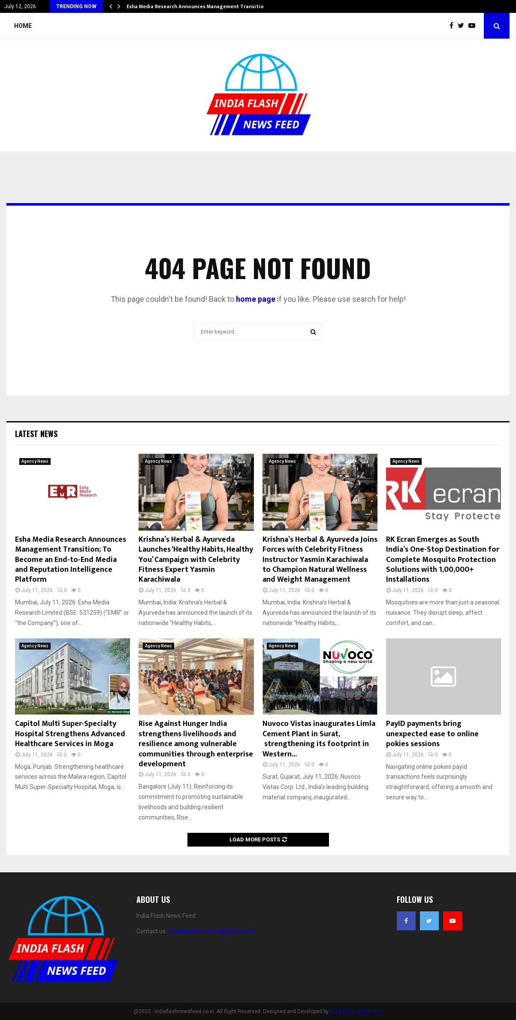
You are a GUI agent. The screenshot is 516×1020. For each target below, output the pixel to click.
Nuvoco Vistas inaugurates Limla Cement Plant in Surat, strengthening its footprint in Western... (319, 738)
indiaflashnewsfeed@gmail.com (212, 931)
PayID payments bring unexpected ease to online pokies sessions (432, 733)
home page (255, 299)
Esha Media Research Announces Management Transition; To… (203, 6)
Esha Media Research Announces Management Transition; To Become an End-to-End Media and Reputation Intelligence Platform (70, 559)
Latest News (36, 433)
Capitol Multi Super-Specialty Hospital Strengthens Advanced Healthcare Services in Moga (70, 733)
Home (23, 25)
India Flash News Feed (356, 1011)
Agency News (34, 461)
